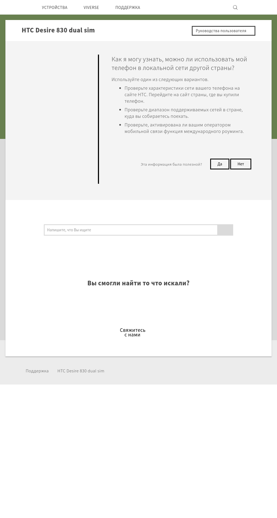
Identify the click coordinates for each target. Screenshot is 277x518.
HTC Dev (117, 423)
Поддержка (39, 371)
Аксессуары (79, 445)
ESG (202, 423)
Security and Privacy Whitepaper (231, 460)
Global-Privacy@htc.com (210, 504)
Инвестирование (215, 431)
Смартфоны (79, 431)
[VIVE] (257, 7)
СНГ (24, 436)
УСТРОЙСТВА (56, 7)
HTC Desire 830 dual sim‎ (87, 371)
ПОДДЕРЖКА (137, 7)
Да (218, 179)
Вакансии (208, 452)
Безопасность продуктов (224, 445)
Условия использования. (239, 491)
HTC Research (122, 431)
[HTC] (19, 7)
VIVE (72, 452)
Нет (240, 179)
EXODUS (76, 438)
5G (69, 423)
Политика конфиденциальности (231, 438)
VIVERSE (97, 7)
